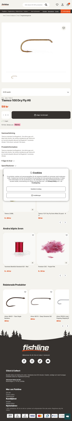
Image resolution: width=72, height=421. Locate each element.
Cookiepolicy (36, 183)
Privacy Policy (52, 181)
